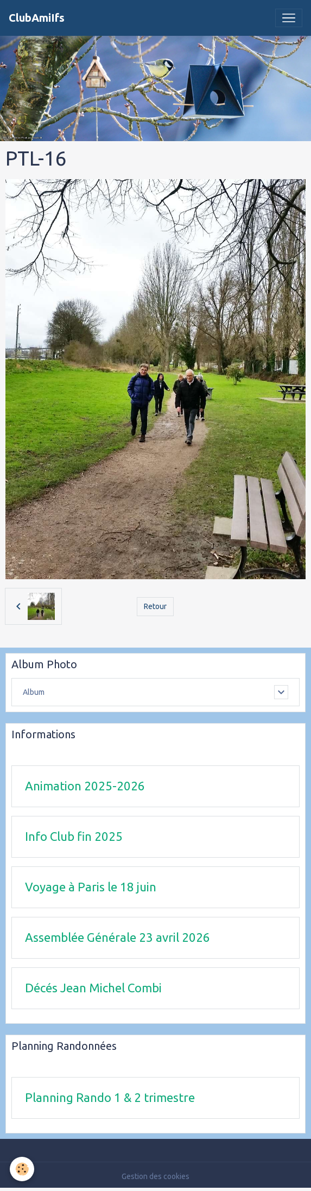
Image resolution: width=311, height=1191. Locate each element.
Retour (155, 606)
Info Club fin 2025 (74, 836)
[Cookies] (22, 1169)
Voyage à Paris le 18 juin (90, 887)
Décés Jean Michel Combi (93, 987)
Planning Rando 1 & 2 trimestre (110, 1097)
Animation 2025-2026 (85, 786)
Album (34, 692)
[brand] (37, 18)
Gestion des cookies (155, 1176)
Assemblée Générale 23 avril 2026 (117, 937)
